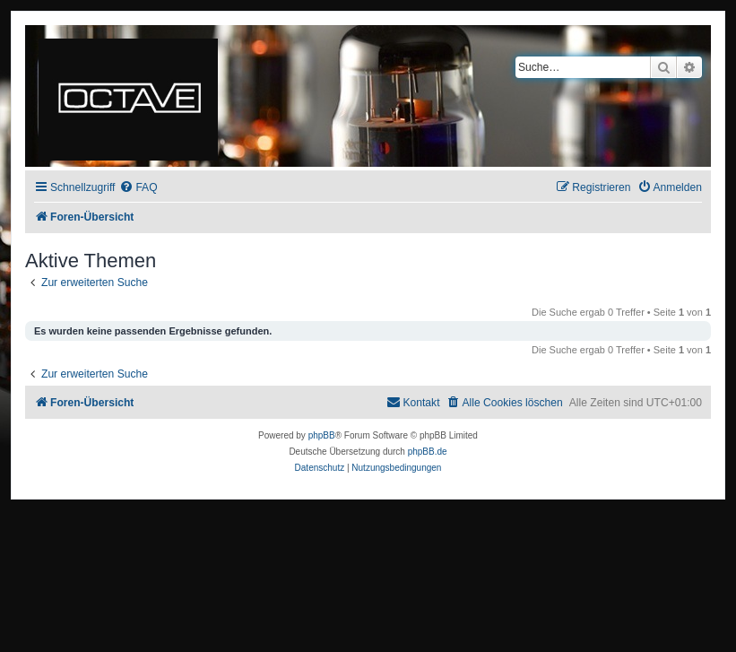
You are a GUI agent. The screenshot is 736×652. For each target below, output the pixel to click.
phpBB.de (427, 451)
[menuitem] (138, 188)
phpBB (321, 435)
